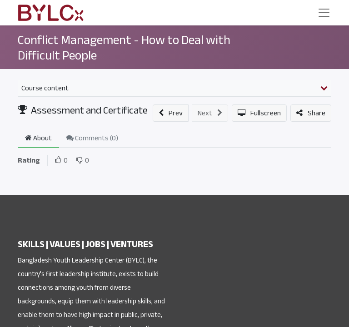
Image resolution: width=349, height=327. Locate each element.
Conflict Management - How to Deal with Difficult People (124, 47)
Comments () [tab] (92, 138)
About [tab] (38, 138)
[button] (171, 113)
